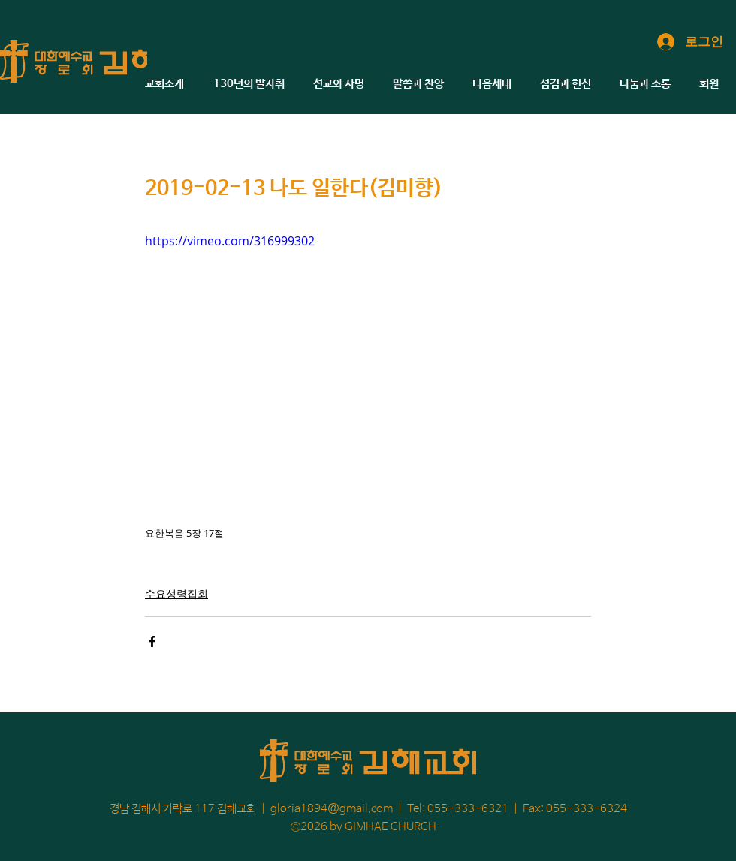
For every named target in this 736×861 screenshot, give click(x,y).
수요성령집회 (176, 593)
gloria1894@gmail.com (331, 808)
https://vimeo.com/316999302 (230, 241)
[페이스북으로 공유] (152, 641)
